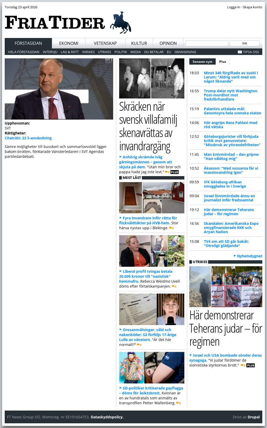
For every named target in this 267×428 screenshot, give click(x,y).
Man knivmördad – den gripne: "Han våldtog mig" (231, 156)
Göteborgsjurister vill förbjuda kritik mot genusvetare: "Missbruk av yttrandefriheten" (232, 140)
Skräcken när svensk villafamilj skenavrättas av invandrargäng (148, 125)
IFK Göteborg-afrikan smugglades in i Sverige (225, 184)
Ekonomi (68, 43)
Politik (120, 51)
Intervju (50, 51)
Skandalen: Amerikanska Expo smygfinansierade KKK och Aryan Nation (231, 227)
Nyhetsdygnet (249, 255)
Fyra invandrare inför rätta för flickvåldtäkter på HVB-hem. (148, 220)
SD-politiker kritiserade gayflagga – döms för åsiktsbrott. (151, 390)
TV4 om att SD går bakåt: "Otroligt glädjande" (226, 243)
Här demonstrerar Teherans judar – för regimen (229, 211)
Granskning (185, 51)
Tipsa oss (251, 51)
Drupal (254, 416)
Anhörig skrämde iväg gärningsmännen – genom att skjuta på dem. (145, 161)
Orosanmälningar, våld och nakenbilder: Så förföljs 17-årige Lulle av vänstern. (147, 334)
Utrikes (104, 51)
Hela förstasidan (23, 51)
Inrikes (88, 51)
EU (169, 51)
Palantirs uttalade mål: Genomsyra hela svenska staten (232, 110)
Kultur (139, 43)
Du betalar (153, 51)
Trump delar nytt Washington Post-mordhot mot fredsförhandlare (230, 95)
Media (135, 51)
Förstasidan (28, 43)
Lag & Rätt (70, 51)
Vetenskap (105, 43)
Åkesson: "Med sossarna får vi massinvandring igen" (231, 170)
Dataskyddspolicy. (107, 416)
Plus (222, 62)
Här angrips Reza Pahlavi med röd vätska (230, 124)
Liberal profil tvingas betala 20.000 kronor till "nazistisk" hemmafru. (145, 276)
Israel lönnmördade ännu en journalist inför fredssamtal (229, 197)
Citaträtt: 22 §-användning (28, 137)
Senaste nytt (204, 61)
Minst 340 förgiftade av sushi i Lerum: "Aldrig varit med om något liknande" (231, 77)
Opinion (168, 43)
